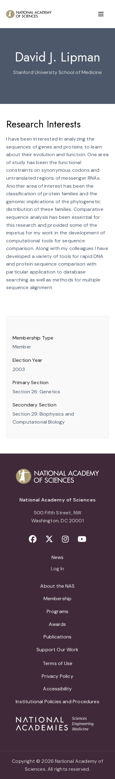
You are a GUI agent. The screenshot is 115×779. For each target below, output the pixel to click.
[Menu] (101, 14)
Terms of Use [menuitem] (57, 663)
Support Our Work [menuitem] (57, 649)
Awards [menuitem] (57, 624)
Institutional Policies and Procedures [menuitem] (57, 701)
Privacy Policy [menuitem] (57, 676)
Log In (57, 569)
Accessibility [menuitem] (57, 688)
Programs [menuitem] (57, 611)
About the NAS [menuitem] (57, 586)
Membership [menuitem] (58, 598)
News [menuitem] (58, 557)
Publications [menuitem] (57, 637)
